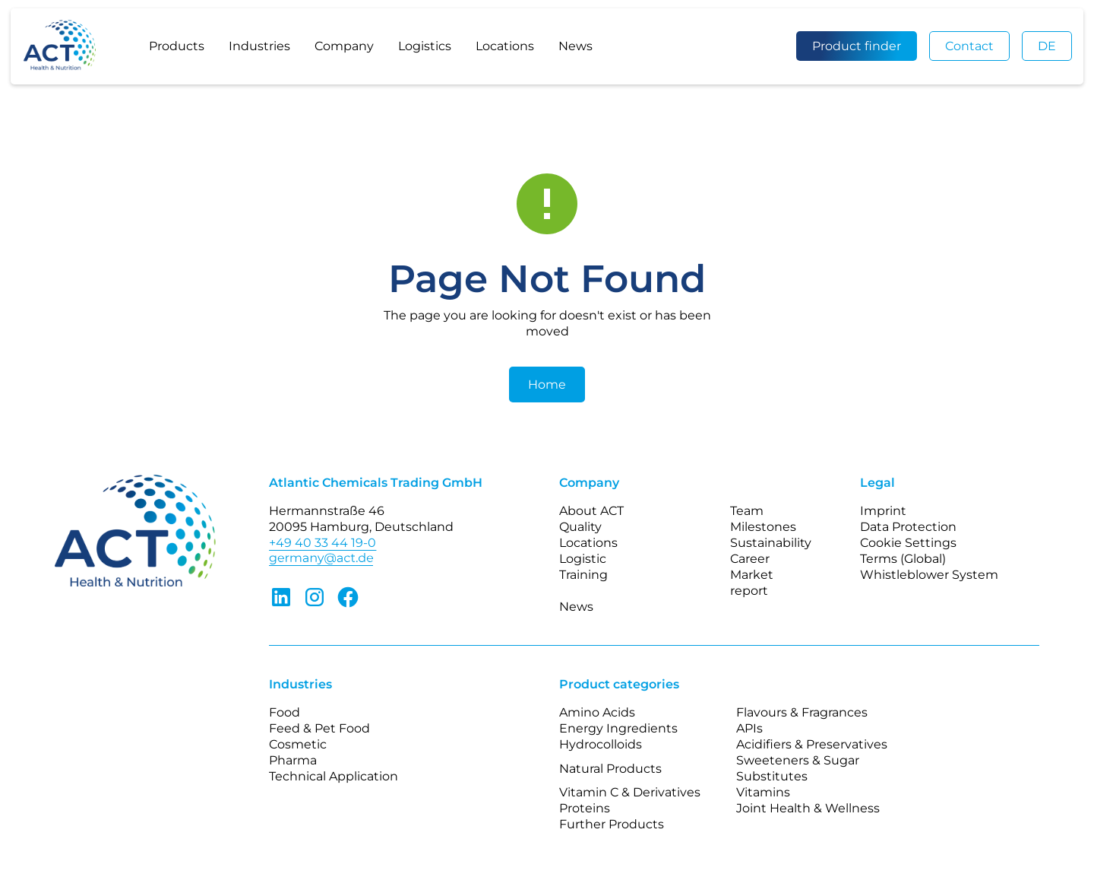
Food (284, 712)
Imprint (883, 511)
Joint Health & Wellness (808, 808)
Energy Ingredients (618, 728)
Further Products (611, 824)
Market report (751, 582)
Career (750, 558)
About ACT (591, 511)
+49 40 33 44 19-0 (322, 542)
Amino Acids (597, 712)
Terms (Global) (903, 558)
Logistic (582, 558)
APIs (749, 728)
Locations (505, 46)
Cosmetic (298, 744)
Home (547, 384)
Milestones (763, 527)
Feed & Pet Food (319, 728)
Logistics (424, 46)
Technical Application (333, 776)
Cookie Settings (908, 542)
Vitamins (763, 792)
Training (583, 574)
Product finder (856, 46)
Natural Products (610, 768)
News (575, 46)
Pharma (293, 760)
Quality (580, 527)
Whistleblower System (929, 574)
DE (1047, 46)
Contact (969, 46)
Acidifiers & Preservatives (811, 744)
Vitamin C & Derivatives (629, 792)
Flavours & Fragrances (802, 712)
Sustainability (770, 542)
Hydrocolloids (600, 744)
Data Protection (908, 527)
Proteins (584, 808)
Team (747, 511)
